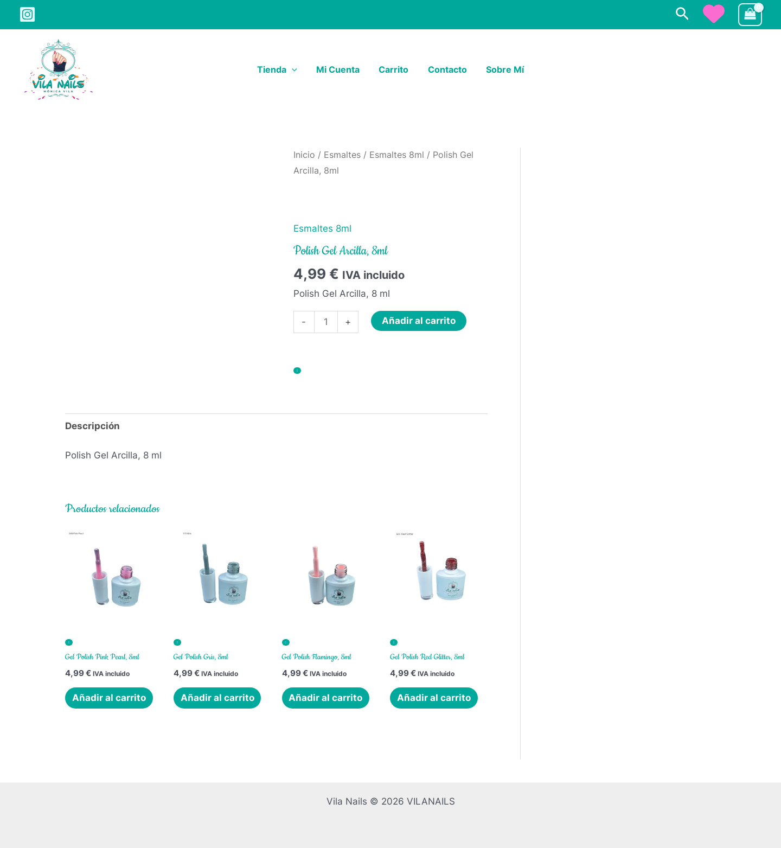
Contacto (445, 70)
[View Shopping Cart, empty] (750, 15)
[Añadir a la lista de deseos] (297, 370)
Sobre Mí (501, 70)
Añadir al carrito (419, 320)
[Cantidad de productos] (326, 322)
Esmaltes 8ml (396, 155)
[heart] (713, 13)
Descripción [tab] (92, 425)
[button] (682, 14)
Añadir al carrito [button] (109, 697)
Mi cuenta (339, 70)
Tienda (281, 70)
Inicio (304, 155)
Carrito (393, 70)
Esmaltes (342, 155)
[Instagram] (27, 14)
